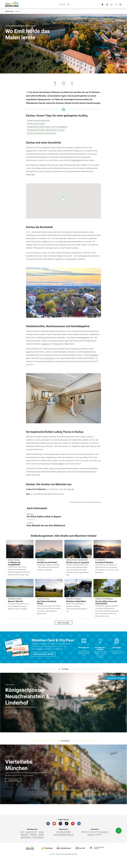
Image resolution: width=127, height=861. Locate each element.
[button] (107, 4)
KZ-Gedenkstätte (74, 160)
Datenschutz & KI (31, 832)
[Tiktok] (66, 823)
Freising (56, 344)
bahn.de (71, 489)
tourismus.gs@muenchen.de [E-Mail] (63, 834)
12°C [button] (62, 4)
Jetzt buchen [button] (12, 712)
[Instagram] (60, 823)
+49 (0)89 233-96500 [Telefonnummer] (63, 832)
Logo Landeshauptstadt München (97, 848)
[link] (9, 11)
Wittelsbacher (84, 338)
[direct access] (118, 830)
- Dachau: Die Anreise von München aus (41, 133)
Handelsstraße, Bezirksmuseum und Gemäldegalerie (47, 127)
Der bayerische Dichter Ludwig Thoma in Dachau (46, 130)
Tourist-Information (46, 358)
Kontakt (41, 834)
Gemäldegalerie (92, 355)
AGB (22, 832)
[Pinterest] (73, 823)
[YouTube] (54, 823)
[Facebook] (48, 823)
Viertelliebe (65, 741)
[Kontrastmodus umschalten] (102, 4)
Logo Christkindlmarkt (63, 848)
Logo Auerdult (80, 848)
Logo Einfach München (29, 848)
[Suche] (116, 4)
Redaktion (33, 834)
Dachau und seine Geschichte (38, 120)
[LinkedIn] (79, 823)
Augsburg (45, 344)
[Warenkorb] (111, 4)
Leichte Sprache (38, 837)
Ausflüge (65, 669)
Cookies (41, 832)
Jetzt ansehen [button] (13, 780)
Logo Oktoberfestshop (46, 848)
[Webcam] (68, 4)
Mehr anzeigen (63, 623)
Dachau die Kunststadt (35, 124)
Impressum (25, 834)
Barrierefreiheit (26, 837)
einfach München (12, 4)
